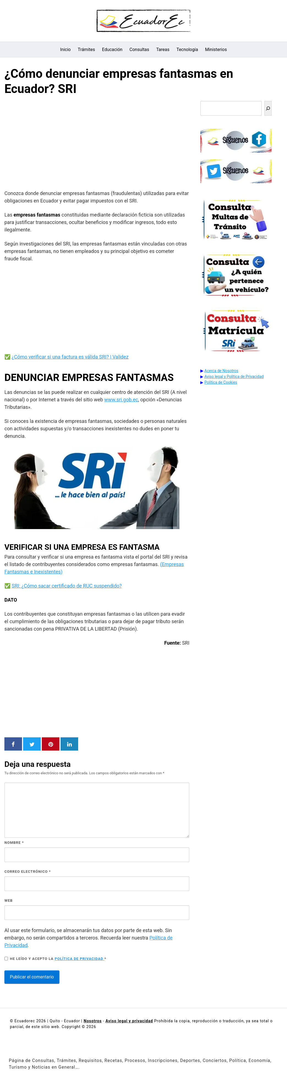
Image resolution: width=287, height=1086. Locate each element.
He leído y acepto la (55, 958)
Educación (112, 49)
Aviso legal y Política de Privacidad (234, 376)
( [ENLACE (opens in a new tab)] (161, 564)
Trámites (86, 49)
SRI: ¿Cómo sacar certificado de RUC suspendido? (67, 586)
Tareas (163, 49)
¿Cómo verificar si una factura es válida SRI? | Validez (70, 357)
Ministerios (216, 49)
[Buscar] (268, 108)
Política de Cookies (220, 382)
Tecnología (187, 49)
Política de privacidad (80, 959)
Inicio (65, 49)
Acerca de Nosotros (221, 371)
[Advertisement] (96, 144)
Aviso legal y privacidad (129, 1021)
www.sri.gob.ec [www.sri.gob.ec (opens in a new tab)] (121, 399)
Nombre (14, 842)
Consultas (139, 49)
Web (8, 900)
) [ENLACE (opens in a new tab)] (61, 572)
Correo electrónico (27, 871)
